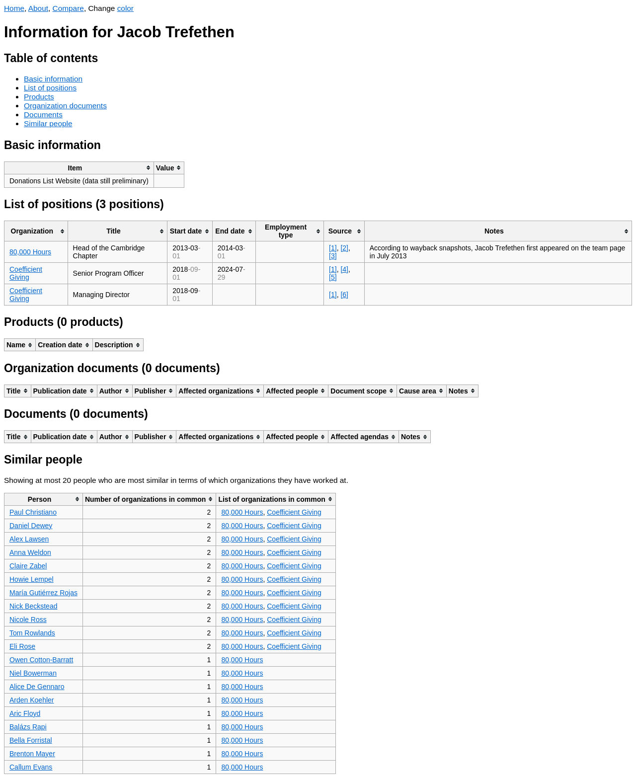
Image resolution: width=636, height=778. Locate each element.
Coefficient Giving (25, 273)
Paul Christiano (33, 512)
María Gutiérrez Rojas (43, 593)
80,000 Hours (30, 252)
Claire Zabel (28, 566)
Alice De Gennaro (37, 687)
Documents (43, 114)
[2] (344, 248)
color (125, 8)
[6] (344, 295)
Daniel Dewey (30, 526)
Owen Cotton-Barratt (41, 660)
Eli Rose (22, 646)
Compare (68, 8)
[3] (333, 256)
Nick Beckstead (33, 606)
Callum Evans (30, 767)
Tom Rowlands (32, 633)
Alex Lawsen (29, 539)
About (38, 8)
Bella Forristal (30, 740)
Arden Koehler (31, 700)
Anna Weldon (30, 552)
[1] (333, 248)
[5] (333, 277)
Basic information (53, 79)
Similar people (48, 123)
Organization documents (65, 105)
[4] (344, 269)
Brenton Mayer (32, 754)
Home (14, 8)
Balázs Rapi (28, 727)
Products (39, 96)
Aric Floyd (24, 713)
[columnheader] (79, 167)
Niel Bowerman (33, 673)
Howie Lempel (31, 579)
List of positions (50, 87)
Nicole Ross (28, 619)
